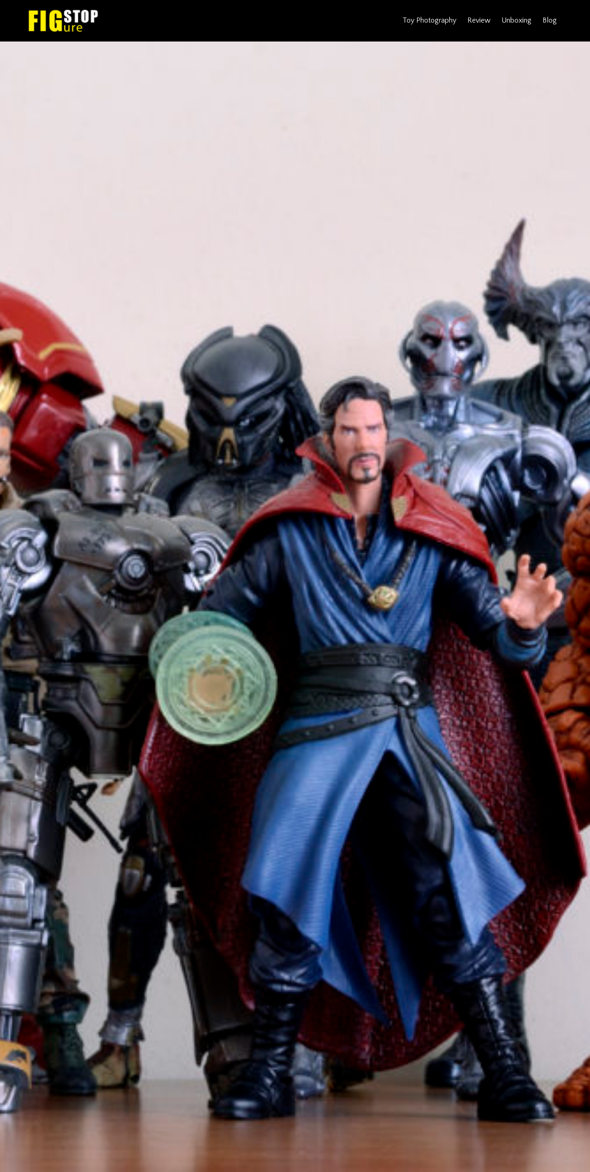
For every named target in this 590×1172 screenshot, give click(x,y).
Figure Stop (63, 20)
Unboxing (516, 20)
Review (478, 20)
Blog (550, 20)
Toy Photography (429, 20)
